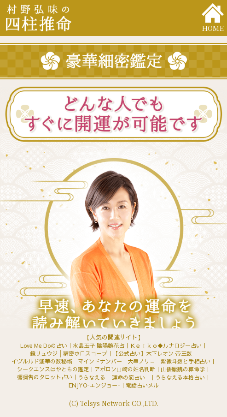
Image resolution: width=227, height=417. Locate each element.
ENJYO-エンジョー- (94, 385)
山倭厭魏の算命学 (183, 369)
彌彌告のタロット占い (44, 377)
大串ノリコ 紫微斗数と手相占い (169, 361)
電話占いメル (142, 385)
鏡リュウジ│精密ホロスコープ (68, 353)
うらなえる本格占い (180, 377)
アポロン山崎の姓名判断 (124, 369)
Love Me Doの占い (43, 345)
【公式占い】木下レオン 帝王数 (152, 353)
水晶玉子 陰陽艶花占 (98, 345)
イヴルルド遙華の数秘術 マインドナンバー (67, 361)
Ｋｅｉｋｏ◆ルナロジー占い (166, 345)
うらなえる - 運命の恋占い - (114, 377)
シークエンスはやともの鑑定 (53, 369)
